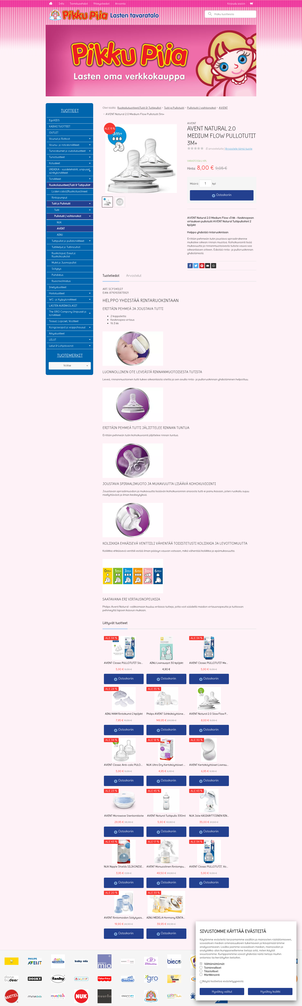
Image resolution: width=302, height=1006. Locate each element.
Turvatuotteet (57, 157)
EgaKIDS (54, 120)
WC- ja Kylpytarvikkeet (62, 299)
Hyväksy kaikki (270, 993)
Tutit (56, 210)
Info (61, 3)
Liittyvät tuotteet (115, 623)
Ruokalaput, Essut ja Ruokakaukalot (64, 255)
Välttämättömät (214, 966)
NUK (59, 222)
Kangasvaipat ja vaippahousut (67, 327)
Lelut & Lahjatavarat (61, 346)
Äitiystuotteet (57, 333)
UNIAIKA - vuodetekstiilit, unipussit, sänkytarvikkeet (69, 171)
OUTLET (53, 132)
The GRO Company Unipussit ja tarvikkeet (67, 313)
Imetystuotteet (57, 287)
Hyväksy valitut (222, 993)
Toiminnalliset (212, 970)
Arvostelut (133, 275)
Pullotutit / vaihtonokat (67, 216)
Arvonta (120, 3)
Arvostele (238, 148)
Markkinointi (212, 977)
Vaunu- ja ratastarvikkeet (64, 145)
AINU (60, 234)
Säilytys (56, 268)
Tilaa (109, 973)
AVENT (61, 228)
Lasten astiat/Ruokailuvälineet (69, 191)
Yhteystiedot (101, 3)
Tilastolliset (211, 974)
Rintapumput (59, 197)
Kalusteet (54, 163)
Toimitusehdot (79, 3)
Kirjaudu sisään (236, 3)
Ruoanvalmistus (61, 281)
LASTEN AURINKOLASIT (63, 305)
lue (161, 965)
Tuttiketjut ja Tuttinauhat (66, 247)
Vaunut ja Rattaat (59, 138)
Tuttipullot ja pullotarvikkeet (68, 241)
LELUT (52, 339)
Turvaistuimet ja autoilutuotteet (67, 151)
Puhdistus (57, 275)
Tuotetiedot (111, 275)
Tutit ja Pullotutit (61, 203)
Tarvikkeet (55, 179)
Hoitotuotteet (57, 293)
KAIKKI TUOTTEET (59, 126)
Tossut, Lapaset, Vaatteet (63, 321)
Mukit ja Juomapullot (64, 262)
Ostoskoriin (223, 195)
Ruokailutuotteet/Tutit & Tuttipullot (69, 185)
